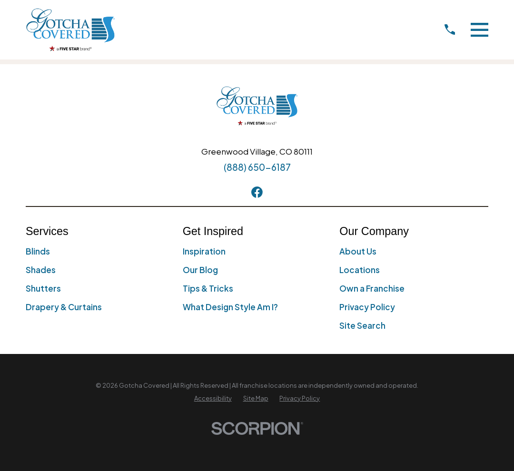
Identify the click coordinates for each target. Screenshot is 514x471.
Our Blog (200, 270)
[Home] (70, 29)
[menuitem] (213, 398)
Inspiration (204, 251)
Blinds (38, 251)
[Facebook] (257, 192)
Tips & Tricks (208, 288)
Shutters (43, 288)
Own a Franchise (372, 288)
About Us (357, 251)
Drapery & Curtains (64, 307)
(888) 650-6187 (257, 167)
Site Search (362, 325)
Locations (359, 270)
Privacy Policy (367, 307)
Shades (41, 270)
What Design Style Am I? (230, 307)
